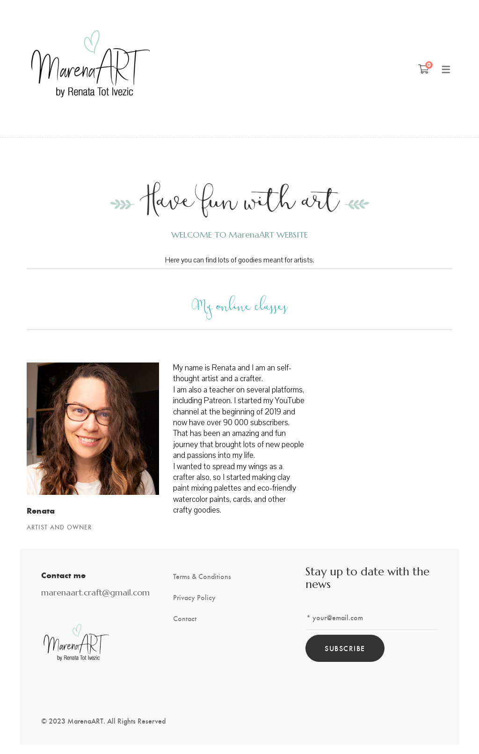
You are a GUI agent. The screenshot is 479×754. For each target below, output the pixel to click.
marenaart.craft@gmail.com (95, 592)
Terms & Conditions (202, 576)
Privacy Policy (194, 597)
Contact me (63, 574)
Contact (184, 618)
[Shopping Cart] (423, 68)
